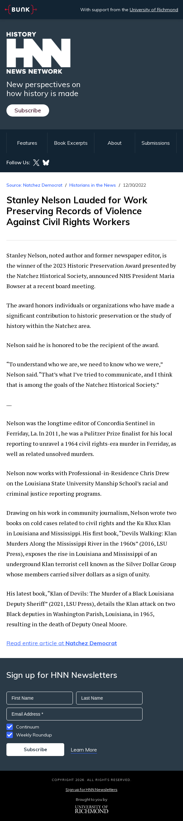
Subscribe (27, 110)
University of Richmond (154, 9)
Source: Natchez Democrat (34, 185)
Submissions (156, 143)
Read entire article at (61, 643)
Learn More (84, 749)
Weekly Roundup (34, 735)
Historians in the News (92, 185)
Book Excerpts (71, 143)
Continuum (27, 727)
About (115, 143)
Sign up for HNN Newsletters (91, 789)
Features (27, 143)
